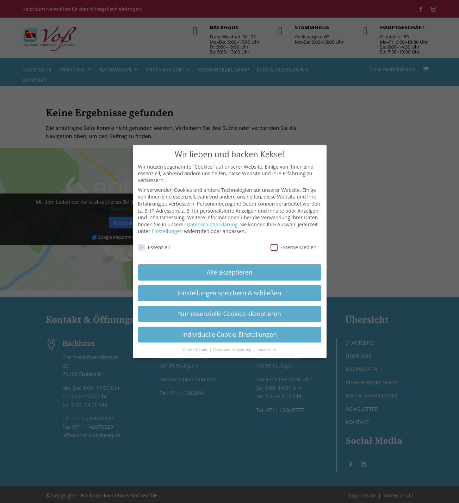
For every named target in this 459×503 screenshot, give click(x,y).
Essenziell (154, 245)
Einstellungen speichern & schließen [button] (229, 291)
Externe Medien (294, 245)
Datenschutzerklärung (212, 222)
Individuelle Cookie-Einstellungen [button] (229, 332)
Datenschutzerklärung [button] (232, 347)
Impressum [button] (266, 347)
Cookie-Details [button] (196, 347)
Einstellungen (167, 229)
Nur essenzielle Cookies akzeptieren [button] (229, 311)
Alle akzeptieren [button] (229, 270)
